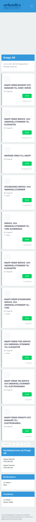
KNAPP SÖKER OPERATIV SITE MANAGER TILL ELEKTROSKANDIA (17, 420)
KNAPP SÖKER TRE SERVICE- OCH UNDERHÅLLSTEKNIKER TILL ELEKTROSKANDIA (17, 384)
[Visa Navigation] (31, 6)
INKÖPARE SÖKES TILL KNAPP (17, 156)
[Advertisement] (18, 33)
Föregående (6, 444)
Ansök (27, 96)
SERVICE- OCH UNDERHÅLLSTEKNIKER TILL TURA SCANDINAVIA (16, 226)
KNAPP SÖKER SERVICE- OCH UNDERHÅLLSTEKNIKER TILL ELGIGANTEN (17, 122)
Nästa (27, 444)
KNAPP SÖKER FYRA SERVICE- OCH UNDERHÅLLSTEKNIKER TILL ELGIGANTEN (17, 344)
